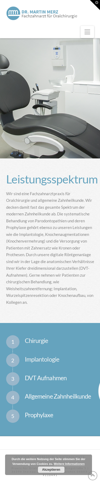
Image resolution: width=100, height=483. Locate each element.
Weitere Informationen (69, 463)
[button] (87, 32)
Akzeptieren (51, 470)
